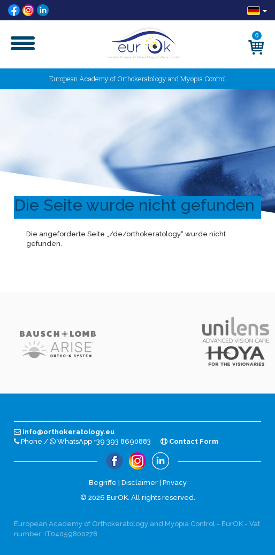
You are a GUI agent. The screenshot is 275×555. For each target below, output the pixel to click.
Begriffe (103, 483)
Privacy (175, 483)
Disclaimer (139, 483)
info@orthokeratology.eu (64, 432)
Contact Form (189, 441)
